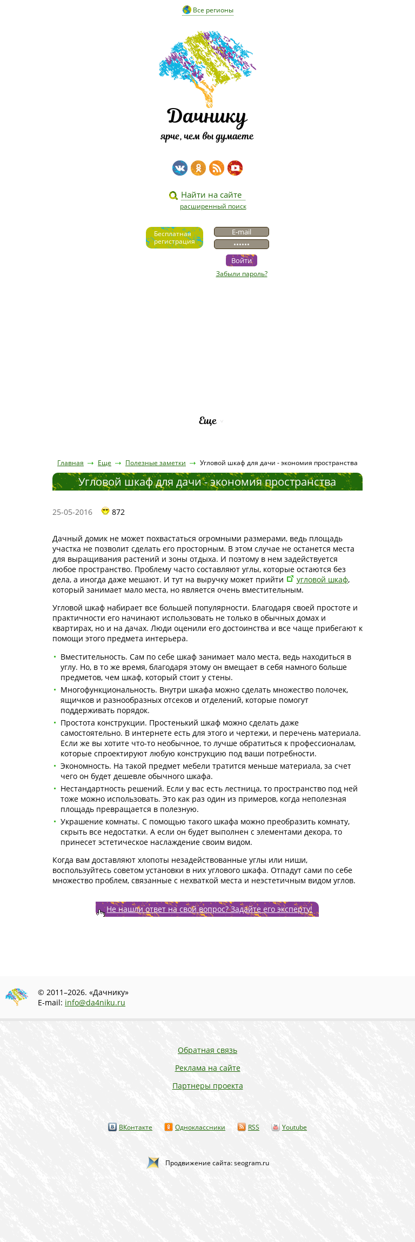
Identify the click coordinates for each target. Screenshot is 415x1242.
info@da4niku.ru (95, 1002)
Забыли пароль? (241, 273)
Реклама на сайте (207, 1068)
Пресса (207, 347)
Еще (208, 420)
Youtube (294, 1127)
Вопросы (208, 365)
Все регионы (213, 10)
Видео (207, 310)
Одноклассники (200, 1127)
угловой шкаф (322, 579)
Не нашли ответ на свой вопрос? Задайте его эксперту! (209, 909)
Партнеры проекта (207, 1085)
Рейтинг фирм (207, 402)
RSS (253, 1127)
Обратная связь (207, 1050)
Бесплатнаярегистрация (174, 237)
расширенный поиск (213, 206)
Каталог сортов (207, 384)
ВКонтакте (135, 1127)
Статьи (207, 328)
